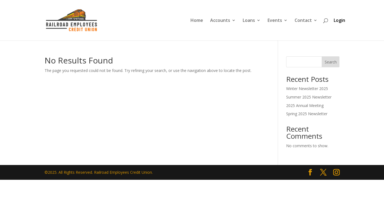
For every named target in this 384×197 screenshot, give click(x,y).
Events (275, 20)
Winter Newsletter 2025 (307, 88)
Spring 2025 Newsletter (306, 113)
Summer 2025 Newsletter (309, 97)
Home (196, 20)
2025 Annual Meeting (305, 105)
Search (331, 62)
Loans (249, 20)
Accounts (220, 20)
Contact (303, 20)
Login (339, 20)
